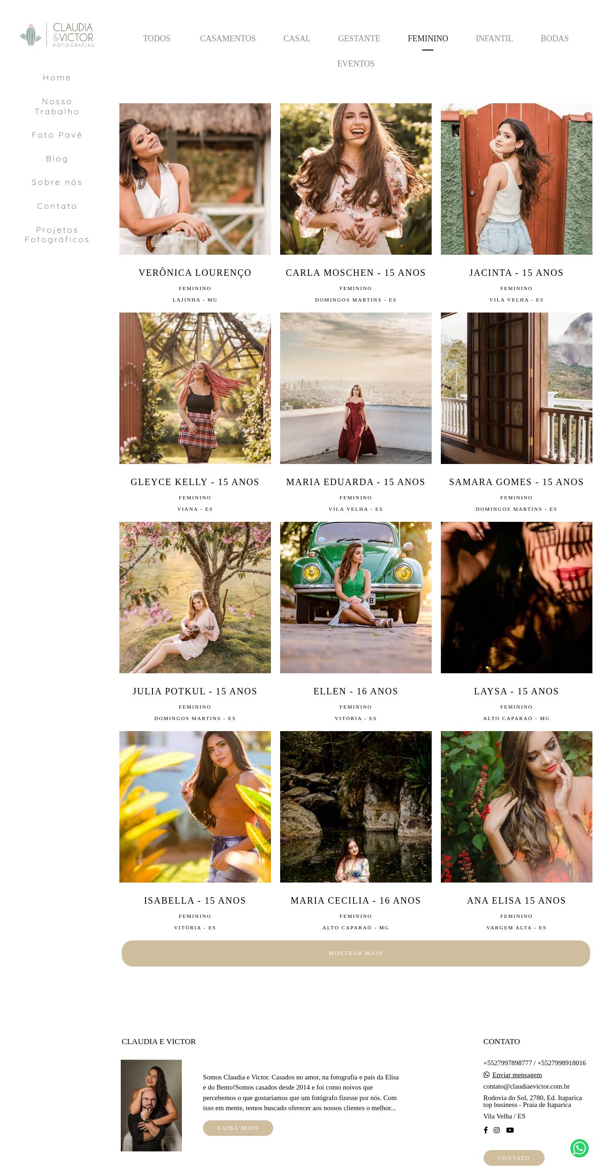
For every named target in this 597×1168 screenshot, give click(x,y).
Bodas (555, 38)
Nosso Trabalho (57, 106)
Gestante (359, 38)
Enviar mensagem (517, 1075)
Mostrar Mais (356, 953)
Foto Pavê (57, 134)
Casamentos (228, 38)
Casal (296, 38)
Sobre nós (57, 182)
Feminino (428, 38)
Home (57, 77)
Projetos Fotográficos (57, 234)
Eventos (356, 63)
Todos (156, 38)
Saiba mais (238, 1128)
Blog (57, 158)
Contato (57, 206)
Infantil (494, 38)
